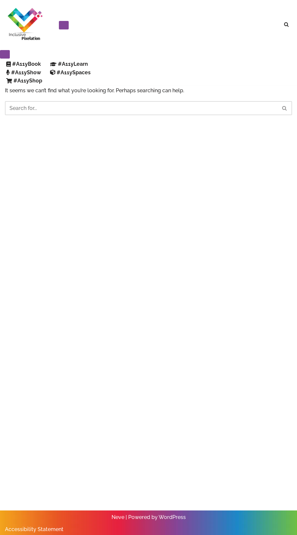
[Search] (286, 24)
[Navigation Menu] (64, 25)
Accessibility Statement (34, 529)
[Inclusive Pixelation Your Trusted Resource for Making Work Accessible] (24, 24)
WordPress (172, 517)
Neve (118, 517)
